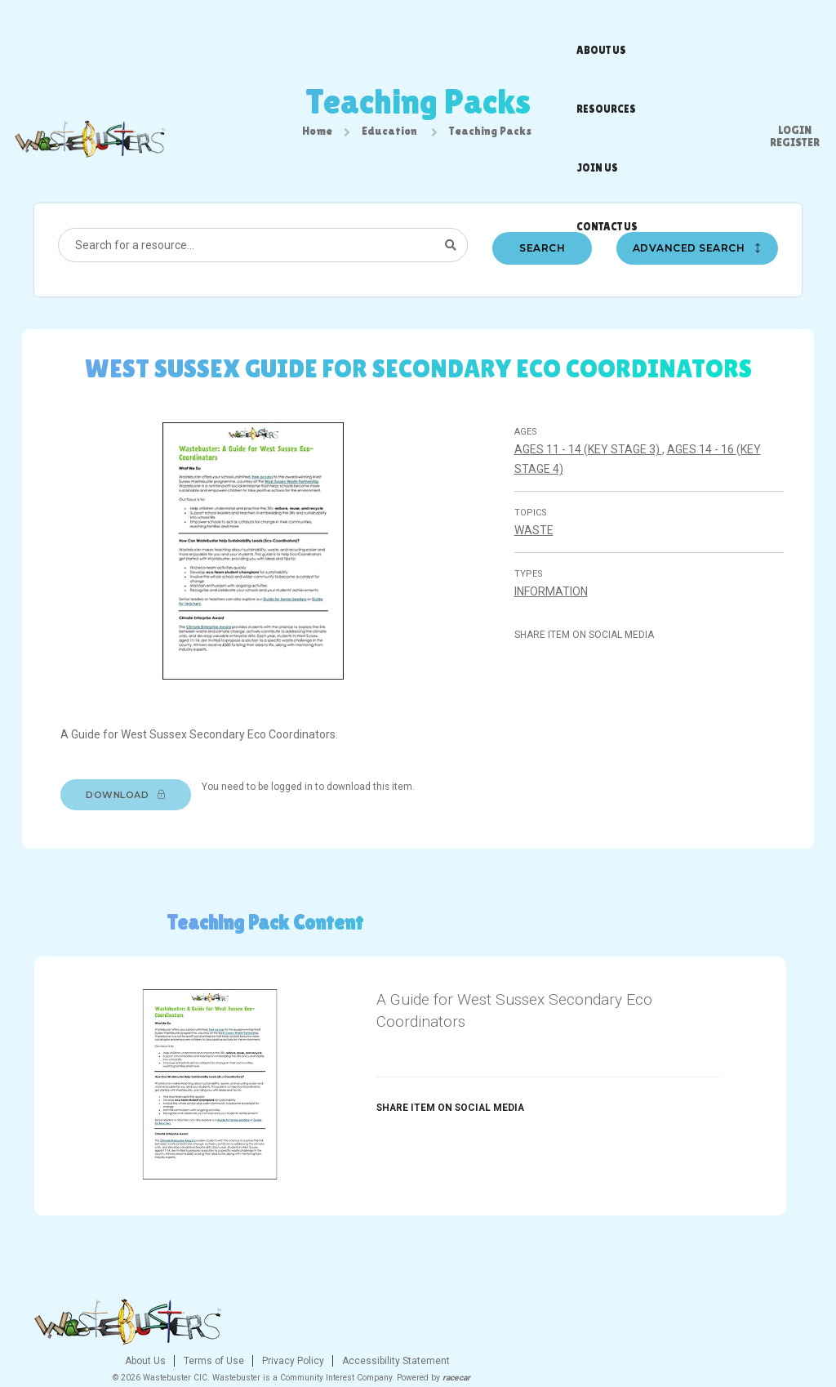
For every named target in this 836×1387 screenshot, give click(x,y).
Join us (484, 29)
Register (795, 32)
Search (543, 265)
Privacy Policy (418, 1324)
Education (389, 136)
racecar (583, 1340)
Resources (420, 29)
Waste (536, 551)
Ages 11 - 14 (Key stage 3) (591, 470)
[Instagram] (759, 1328)
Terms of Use (339, 1324)
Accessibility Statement (521, 1324)
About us (352, 29)
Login (795, 20)
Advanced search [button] (699, 265)
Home (317, 136)
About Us (271, 1324)
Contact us (548, 29)
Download (134, 812)
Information (553, 612)
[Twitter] (729, 1328)
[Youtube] (789, 1328)
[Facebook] (699, 1328)
